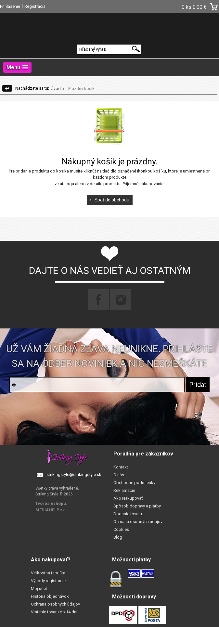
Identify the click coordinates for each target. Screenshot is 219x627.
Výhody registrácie (48, 580)
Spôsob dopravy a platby (137, 506)
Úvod (56, 88)
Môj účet (39, 588)
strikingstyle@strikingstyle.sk (73, 474)
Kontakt (120, 467)
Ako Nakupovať (128, 498)
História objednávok (50, 596)
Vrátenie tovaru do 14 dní (54, 611)
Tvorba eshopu (50, 503)
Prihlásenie (10, 6)
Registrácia (34, 6)
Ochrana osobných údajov (137, 521)
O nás (118, 474)
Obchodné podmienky (134, 482)
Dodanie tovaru (127, 513)
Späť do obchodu (112, 199)
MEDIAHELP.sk (50, 509)
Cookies (121, 529)
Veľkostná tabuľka (48, 572)
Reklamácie (124, 490)
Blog (117, 537)
